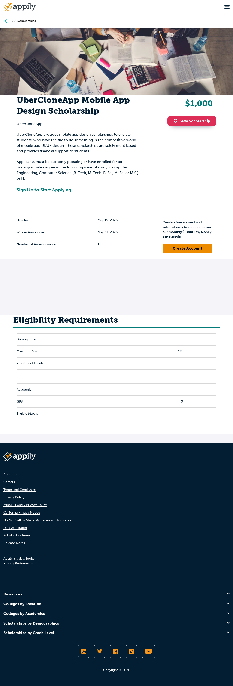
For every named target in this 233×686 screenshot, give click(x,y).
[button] (177, 121)
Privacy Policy (13, 497)
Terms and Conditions (19, 490)
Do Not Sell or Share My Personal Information (37, 520)
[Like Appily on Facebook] (115, 651)
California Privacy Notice (21, 512)
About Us (10, 474)
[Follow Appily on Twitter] (99, 651)
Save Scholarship (192, 121)
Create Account (188, 248)
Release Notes (14, 543)
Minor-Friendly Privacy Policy (25, 505)
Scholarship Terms (16, 535)
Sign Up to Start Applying (44, 190)
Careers (9, 482)
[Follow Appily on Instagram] (83, 651)
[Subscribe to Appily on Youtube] (148, 651)
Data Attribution (15, 528)
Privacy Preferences (18, 563)
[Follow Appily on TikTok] (131, 651)
